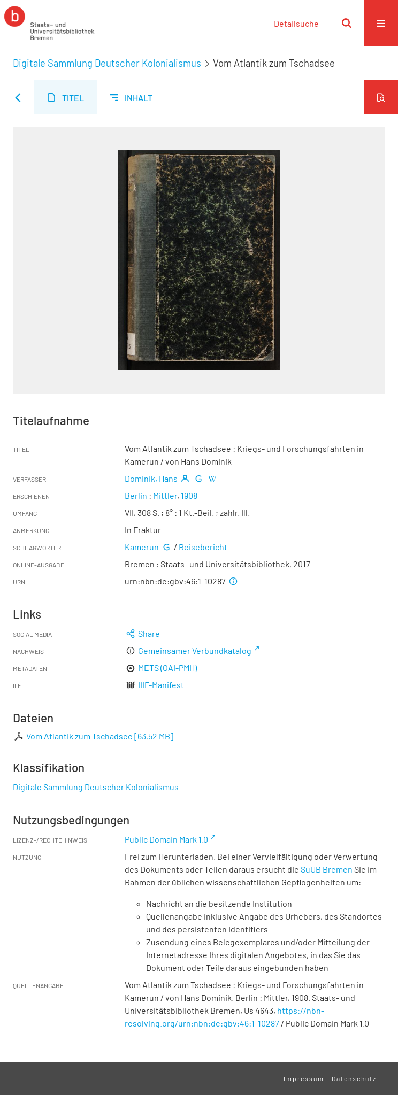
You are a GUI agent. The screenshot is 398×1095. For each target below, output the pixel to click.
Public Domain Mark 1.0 (166, 839)
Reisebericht (203, 547)
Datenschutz (354, 1078)
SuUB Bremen (327, 869)
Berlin (136, 495)
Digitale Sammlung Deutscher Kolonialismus (107, 63)
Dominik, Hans (151, 478)
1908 (189, 495)
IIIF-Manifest (161, 685)
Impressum (304, 1078)
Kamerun (142, 547)
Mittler (165, 495)
